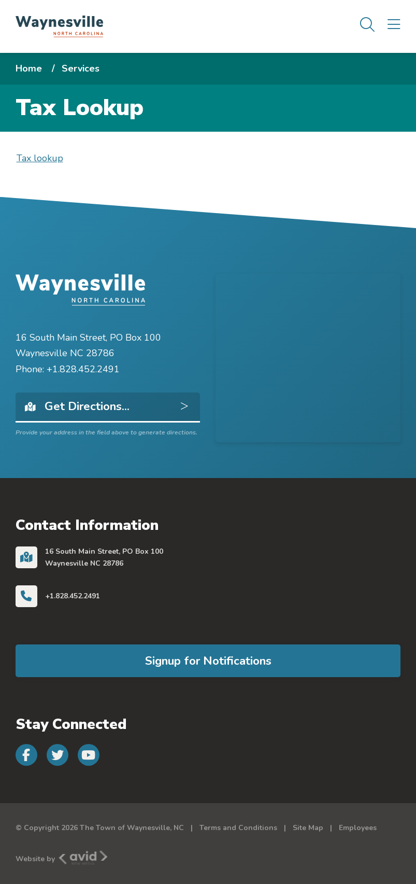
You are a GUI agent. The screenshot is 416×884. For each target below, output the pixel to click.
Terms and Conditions (238, 828)
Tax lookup (40, 158)
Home (29, 68)
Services (80, 68)
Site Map (308, 828)
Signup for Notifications (208, 661)
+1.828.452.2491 (72, 596)
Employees (358, 828)
